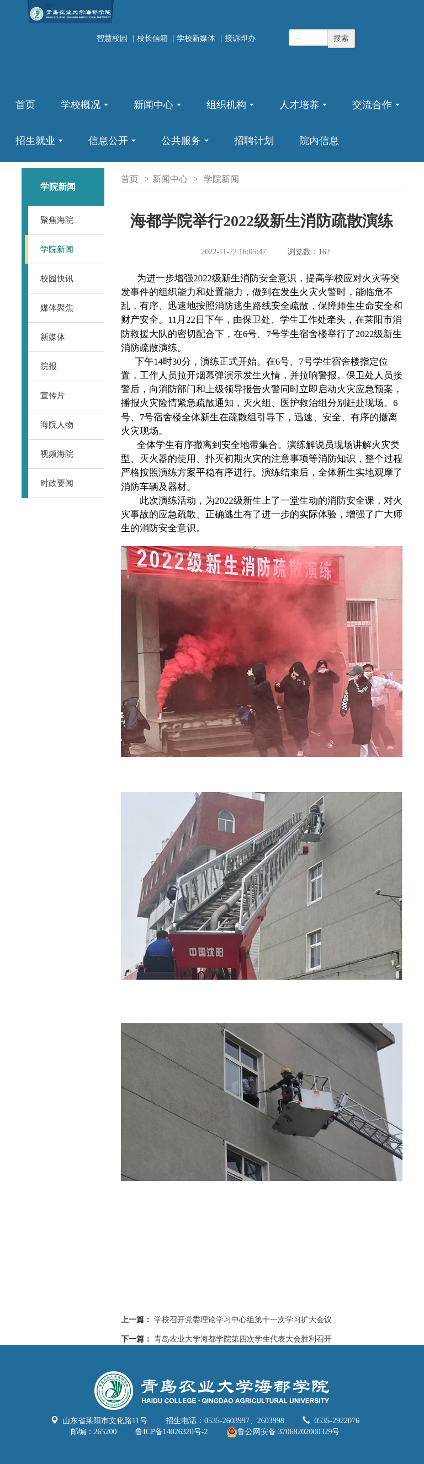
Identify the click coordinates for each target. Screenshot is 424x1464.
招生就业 (41, 146)
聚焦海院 (56, 220)
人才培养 (305, 110)
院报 (48, 366)
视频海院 (56, 454)
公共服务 (187, 146)
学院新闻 (56, 249)
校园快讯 (56, 278)
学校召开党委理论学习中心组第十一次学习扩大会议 (243, 1320)
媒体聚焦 (56, 307)
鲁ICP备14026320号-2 (171, 1432)
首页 (25, 104)
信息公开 (114, 146)
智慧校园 (112, 38)
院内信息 (319, 140)
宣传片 (52, 395)
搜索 (341, 38)
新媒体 (52, 337)
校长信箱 (152, 38)
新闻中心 (160, 110)
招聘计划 (254, 140)
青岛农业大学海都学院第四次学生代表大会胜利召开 (243, 1339)
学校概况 (87, 110)
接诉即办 (240, 38)
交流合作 (378, 110)
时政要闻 (56, 483)
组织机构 (232, 110)
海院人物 (56, 424)
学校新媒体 (196, 38)
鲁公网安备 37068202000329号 (283, 1432)
